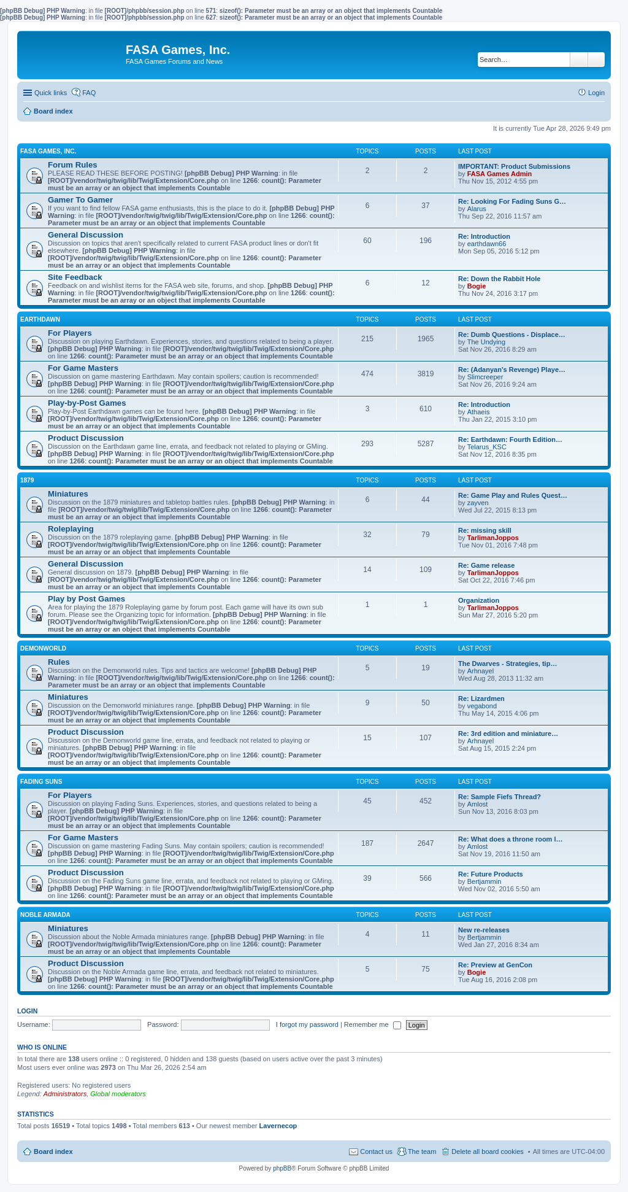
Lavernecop (278, 1125)
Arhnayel (480, 671)
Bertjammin (484, 881)
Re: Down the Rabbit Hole (499, 278)
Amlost (477, 804)
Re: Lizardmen (481, 698)
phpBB (282, 1168)
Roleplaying (71, 528)
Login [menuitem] (596, 92)
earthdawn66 (487, 243)
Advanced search (596, 59)
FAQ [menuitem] (89, 92)
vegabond (482, 706)
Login (27, 1011)
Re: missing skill (484, 530)
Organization (478, 600)
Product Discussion (86, 438)
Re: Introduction (484, 236)
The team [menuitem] (422, 1151)
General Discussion (85, 234)
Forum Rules (73, 164)
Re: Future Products (490, 874)
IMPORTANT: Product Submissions (514, 166)
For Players (70, 333)
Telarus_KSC (487, 447)
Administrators (65, 1093)
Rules (59, 662)
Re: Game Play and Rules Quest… (512, 495)
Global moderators (118, 1093)
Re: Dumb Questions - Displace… (511, 334)
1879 (27, 480)
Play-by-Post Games (87, 403)
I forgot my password (307, 1024)
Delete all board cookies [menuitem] (487, 1151)
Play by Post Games (86, 598)
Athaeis (478, 412)
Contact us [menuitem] (376, 1151)
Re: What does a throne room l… (510, 839)
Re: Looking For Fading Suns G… (512, 201)
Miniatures (68, 493)
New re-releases (484, 930)
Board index (53, 1151)
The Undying (486, 342)
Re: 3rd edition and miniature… (508, 733)
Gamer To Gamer (80, 199)
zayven (478, 502)
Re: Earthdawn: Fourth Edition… (510, 439)
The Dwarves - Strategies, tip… (507, 663)
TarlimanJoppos (493, 537)
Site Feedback (75, 277)
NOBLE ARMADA (45, 914)
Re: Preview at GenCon (495, 965)
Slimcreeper (485, 377)
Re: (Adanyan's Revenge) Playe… (511, 369)
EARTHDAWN (40, 319)
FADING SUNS (41, 781)
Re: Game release (486, 565)
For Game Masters (83, 368)
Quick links (50, 92)
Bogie (476, 286)
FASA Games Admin (499, 173)
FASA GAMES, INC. (48, 151)
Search (579, 59)
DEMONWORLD (43, 648)
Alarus (476, 208)
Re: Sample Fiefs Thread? (499, 796)
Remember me (372, 1024)
